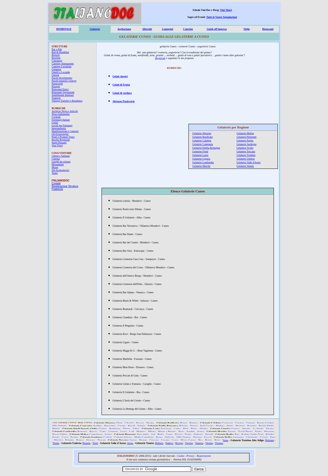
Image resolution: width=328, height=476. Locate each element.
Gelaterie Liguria (201, 158)
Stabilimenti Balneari (63, 95)
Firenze (143, 440)
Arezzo (133, 440)
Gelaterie (95, 29)
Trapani (102, 440)
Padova (169, 443)
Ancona (232, 431)
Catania (264, 437)
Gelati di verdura (122, 93)
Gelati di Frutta (121, 84)
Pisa (200, 440)
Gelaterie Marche (201, 166)
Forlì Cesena (206, 426)
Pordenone (114, 428)
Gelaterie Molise (245, 133)
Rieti (185, 428)
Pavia (181, 431)
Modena (220, 426)
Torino (188, 434)
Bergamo (82, 431)
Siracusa (90, 440)
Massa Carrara (188, 440)
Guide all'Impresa (217, 29)
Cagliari (107, 437)
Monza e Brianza (167, 431)
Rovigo (179, 443)
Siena (225, 440)
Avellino (97, 426)
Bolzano (269, 440)
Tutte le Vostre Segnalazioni (221, 17)
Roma (194, 428)
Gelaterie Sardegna (246, 144)
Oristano (197, 437)
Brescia (93, 431)
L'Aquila (129, 423)
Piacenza (240, 426)
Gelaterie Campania (202, 144)
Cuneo (169, 434)
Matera (183, 423)
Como (103, 431)
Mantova (141, 431)
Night (246, 29)
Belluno (159, 443)
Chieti (119, 423)
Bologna (183, 426)
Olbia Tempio (183, 437)
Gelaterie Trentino (246, 155)
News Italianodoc (61, 114)
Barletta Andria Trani (252, 434)
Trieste (126, 428)
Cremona (113, 431)
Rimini (56, 428)
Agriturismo (124, 29)
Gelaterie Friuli (200, 151)
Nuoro (159, 437)
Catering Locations (61, 66)
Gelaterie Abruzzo (201, 133)
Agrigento (238, 437)
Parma (230, 426)
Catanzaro (227, 423)
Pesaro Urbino (59, 434)
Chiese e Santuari (61, 155)
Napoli (131, 426)
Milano (152, 431)
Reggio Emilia (266, 426)
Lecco (123, 431)
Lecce (65, 437)
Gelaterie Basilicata (202, 136)
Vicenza (219, 443)
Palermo (69, 440)
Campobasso (95, 434)
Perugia (87, 443)
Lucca (175, 440)
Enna (273, 437)
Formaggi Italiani (61, 119)
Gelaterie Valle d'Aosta (249, 162)
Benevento (109, 426)
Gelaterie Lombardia (203, 162)
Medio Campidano (144, 437)
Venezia (199, 443)
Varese (200, 431)
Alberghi (147, 29)
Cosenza (239, 423)
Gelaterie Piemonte (247, 136)
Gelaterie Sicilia (245, 147)
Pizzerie (56, 86)
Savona (270, 428)
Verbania (198, 434)
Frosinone (166, 428)
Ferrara (194, 426)
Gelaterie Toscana (246, 151)
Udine (136, 428)
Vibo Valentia (59, 426)
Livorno (165, 440)
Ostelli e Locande (61, 72)
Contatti (56, 183)
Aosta (130, 443)
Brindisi (270, 434)
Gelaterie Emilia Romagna (206, 147)
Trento (55, 443)
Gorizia (103, 428)
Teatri (55, 173)
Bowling (56, 57)
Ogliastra (169, 437)
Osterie (55, 75)
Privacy (190, 455)
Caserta (122, 426)
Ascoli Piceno (245, 431)
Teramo (150, 423)
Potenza (193, 423)
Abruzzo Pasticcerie (124, 101)
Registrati (160, 58)
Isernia (108, 434)
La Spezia (258, 428)
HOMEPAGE (64, 29)
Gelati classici (120, 76)
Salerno (142, 426)
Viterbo (204, 428)
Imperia (246, 428)
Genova (235, 428)
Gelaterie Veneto (245, 166)
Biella (161, 434)
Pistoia (208, 440)
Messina (58, 440)
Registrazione (204, 455)
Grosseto (154, 440)
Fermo (258, 431)
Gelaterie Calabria (201, 140)
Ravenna (251, 426)
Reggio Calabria (265, 423)
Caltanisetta (251, 437)
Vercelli (209, 434)
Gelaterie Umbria (246, 158)
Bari (237, 434)
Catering (188, 29)
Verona (209, 443)
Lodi (131, 431)
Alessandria (143, 434)
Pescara (140, 423)
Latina (177, 428)
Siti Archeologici (60, 170)
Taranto (74, 437)
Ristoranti (268, 29)
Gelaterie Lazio (200, 155)
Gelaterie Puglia (245, 140)
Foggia (56, 437)
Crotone (250, 423)
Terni (95, 443)
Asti (153, 434)
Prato (217, 440)
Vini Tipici (226, 10)
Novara (178, 434)
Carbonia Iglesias (123, 437)
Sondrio (191, 431)
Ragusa (80, 440)
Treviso (189, 443)
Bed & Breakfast (60, 52)
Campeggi (167, 29)
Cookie (180, 455)
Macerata (269, 431)
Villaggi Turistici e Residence (67, 100)
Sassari (207, 437)
